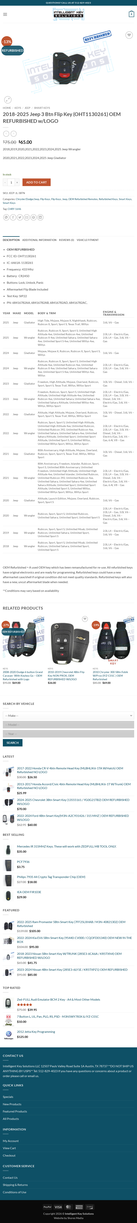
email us (33, 1076)
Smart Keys (42, 107)
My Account (11, 1141)
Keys (18, 107)
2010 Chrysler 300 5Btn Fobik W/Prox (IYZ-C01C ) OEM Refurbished (110, 675)
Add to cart (36, 182)
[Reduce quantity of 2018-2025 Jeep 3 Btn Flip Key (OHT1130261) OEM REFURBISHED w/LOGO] (5, 182)
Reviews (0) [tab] (66, 239)
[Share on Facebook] (13, 217)
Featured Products (15, 1111)
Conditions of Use (14, 1192)
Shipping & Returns (15, 1184)
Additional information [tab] (39, 239)
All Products (11, 1118)
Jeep (27, 107)
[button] (5, 14)
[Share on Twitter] (20, 217)
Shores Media (75, 1218)
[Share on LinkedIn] (40, 217)
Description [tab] (11, 239)
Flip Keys (45, 199)
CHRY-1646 (14, 208)
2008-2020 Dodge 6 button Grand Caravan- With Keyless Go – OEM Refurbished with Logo (23, 675)
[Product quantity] (11, 182)
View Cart (9, 1148)
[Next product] (6, 134)
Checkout (9, 1155)
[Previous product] (13, 134)
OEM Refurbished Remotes (83, 199)
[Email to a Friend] (27, 217)
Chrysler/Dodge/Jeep (27, 199)
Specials (8, 1096)
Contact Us (10, 1177)
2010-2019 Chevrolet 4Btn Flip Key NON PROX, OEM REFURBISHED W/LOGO (66, 675)
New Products (12, 1104)
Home (7, 107)
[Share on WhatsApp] (6, 217)
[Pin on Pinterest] (33, 217)
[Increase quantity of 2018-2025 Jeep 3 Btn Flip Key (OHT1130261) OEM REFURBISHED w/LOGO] (17, 182)
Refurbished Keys (108, 199)
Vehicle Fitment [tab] (88, 239)
